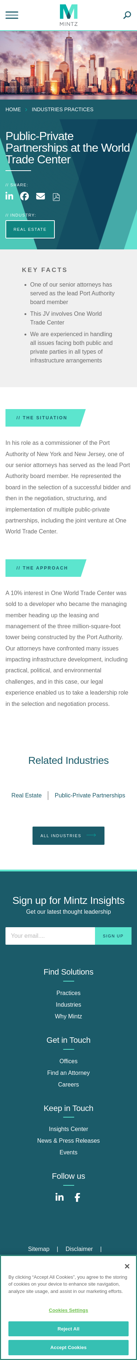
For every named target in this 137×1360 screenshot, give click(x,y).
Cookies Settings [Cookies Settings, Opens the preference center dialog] (68, 1310)
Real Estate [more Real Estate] (30, 229)
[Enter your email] (68, 936)
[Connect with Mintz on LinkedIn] (59, 1201)
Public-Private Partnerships (90, 795)
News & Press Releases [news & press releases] (68, 1141)
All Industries (69, 835)
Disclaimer (79, 1249)
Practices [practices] (69, 993)
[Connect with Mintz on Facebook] (77, 1201)
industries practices (63, 109)
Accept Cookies (68, 1347)
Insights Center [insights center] (68, 1129)
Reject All (68, 1329)
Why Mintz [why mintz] (68, 1016)
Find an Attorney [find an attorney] (68, 1073)
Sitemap (39, 1249)
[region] (68, 1307)
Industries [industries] (68, 1005)
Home (13, 109)
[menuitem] (14, 109)
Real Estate (26, 795)
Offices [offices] (69, 1061)
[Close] (127, 1266)
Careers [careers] (68, 1084)
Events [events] (68, 1152)
